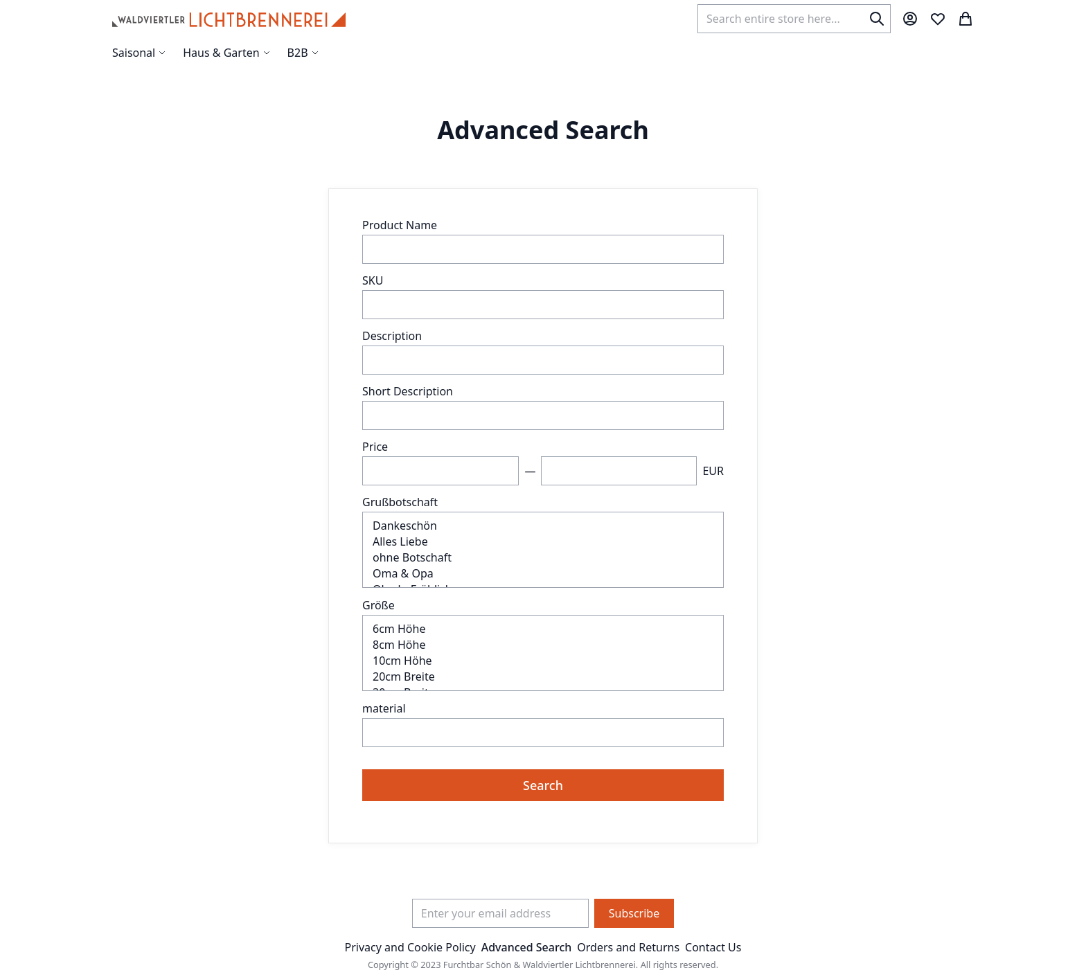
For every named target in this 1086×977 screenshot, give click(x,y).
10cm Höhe (543, 661)
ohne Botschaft (543, 558)
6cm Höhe (543, 629)
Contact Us (713, 947)
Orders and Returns (628, 947)
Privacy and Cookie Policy (410, 947)
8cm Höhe (543, 645)
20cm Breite (543, 677)
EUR (713, 470)
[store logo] (229, 18)
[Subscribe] (634, 913)
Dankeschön (543, 526)
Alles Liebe (543, 542)
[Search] (877, 18)
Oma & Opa (543, 574)
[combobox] (794, 18)
